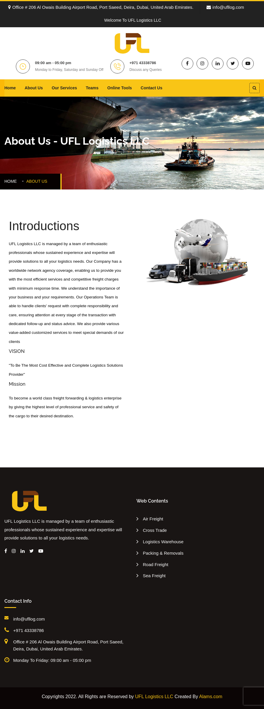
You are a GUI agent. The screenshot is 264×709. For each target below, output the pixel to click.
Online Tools (119, 88)
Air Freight (153, 518)
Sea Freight (154, 575)
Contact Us (152, 88)
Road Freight (155, 564)
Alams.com (210, 696)
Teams (92, 88)
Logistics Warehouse (163, 541)
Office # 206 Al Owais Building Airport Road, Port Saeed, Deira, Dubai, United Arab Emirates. (101, 7)
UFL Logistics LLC (154, 696)
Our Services (64, 88)
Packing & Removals (163, 553)
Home (10, 88)
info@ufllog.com (225, 7)
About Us (34, 88)
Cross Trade (155, 530)
